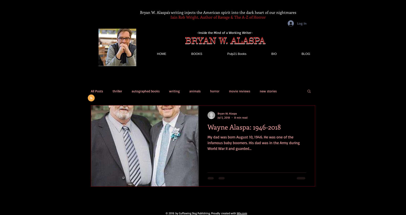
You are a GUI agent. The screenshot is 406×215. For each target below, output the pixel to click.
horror (214, 91)
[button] (309, 91)
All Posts (97, 91)
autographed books (146, 91)
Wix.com (242, 213)
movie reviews (239, 91)
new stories (268, 91)
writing (174, 91)
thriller (117, 91)
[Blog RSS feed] (91, 98)
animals (195, 91)
